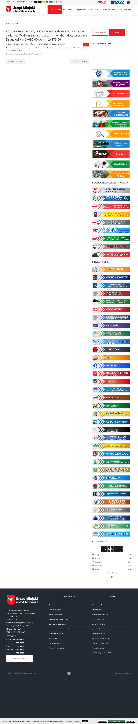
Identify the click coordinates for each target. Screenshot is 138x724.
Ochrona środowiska (98, 680)
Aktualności (52, 651)
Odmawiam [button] (102, 721)
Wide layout (51, 2)
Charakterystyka (97, 651)
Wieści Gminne (53, 685)
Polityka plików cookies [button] (60, 721)
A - (55, 2)
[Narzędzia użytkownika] (86, 91)
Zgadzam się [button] (116, 721)
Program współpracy (56, 680)
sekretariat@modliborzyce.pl (22, 669)
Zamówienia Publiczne (28, 90)
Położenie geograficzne (100, 661)
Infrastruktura (96, 656)
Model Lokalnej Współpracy (101, 685)
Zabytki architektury (98, 675)
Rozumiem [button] (130, 721)
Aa (35, 2)
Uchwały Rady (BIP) (55, 656)
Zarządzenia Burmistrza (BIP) (58, 665)
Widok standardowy (14, 2)
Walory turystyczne (98, 670)
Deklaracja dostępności (19, 704)
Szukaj (117, 78)
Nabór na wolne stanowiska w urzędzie (61, 675)
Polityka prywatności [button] (74, 721)
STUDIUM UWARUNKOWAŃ (100, 689)
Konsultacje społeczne (56, 689)
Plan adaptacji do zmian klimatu (102, 699)
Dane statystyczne (98, 665)
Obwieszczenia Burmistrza (57, 670)
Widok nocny (27, 2)
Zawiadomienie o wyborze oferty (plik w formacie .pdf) (23, 100)
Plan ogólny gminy (98, 694)
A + (62, 2)
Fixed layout (47, 2)
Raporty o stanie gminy (56, 694)
